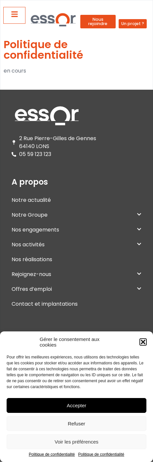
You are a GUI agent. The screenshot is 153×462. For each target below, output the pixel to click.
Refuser (76, 423)
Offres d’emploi (76, 289)
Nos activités (76, 244)
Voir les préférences (76, 442)
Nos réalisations (32, 259)
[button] (143, 342)
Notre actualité (31, 200)
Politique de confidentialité (52, 454)
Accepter (76, 405)
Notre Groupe (76, 215)
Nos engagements (76, 230)
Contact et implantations (45, 304)
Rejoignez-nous (76, 274)
